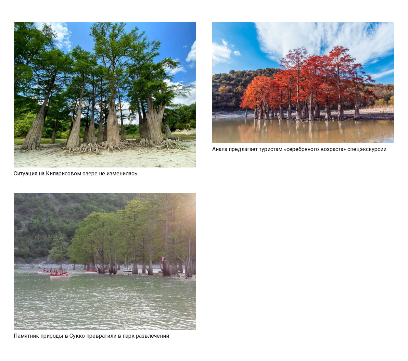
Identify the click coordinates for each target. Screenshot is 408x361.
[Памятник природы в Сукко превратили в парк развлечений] (105, 197)
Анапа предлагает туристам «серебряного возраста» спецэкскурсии (299, 149)
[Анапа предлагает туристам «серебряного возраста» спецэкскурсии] (303, 26)
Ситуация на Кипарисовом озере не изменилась (75, 173)
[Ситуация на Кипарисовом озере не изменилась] (105, 26)
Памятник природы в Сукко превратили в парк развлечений (91, 336)
